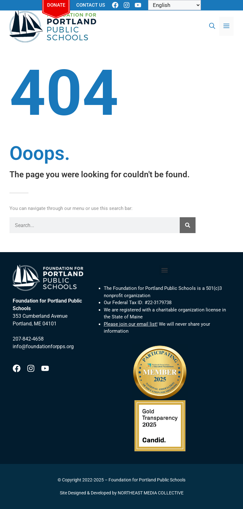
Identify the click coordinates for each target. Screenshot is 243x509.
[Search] (188, 225)
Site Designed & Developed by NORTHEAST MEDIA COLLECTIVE (122, 492)
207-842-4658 (28, 339)
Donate (56, 5)
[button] (164, 270)
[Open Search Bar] (212, 26)
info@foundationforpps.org (43, 346)
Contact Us (90, 5)
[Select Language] (174, 5)
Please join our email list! (131, 324)
